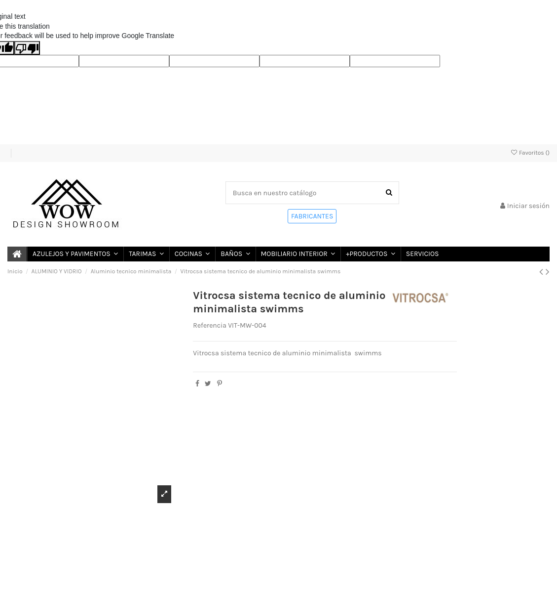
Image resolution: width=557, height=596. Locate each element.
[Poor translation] (27, 48)
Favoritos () (530, 152)
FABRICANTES (312, 216)
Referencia (209, 325)
